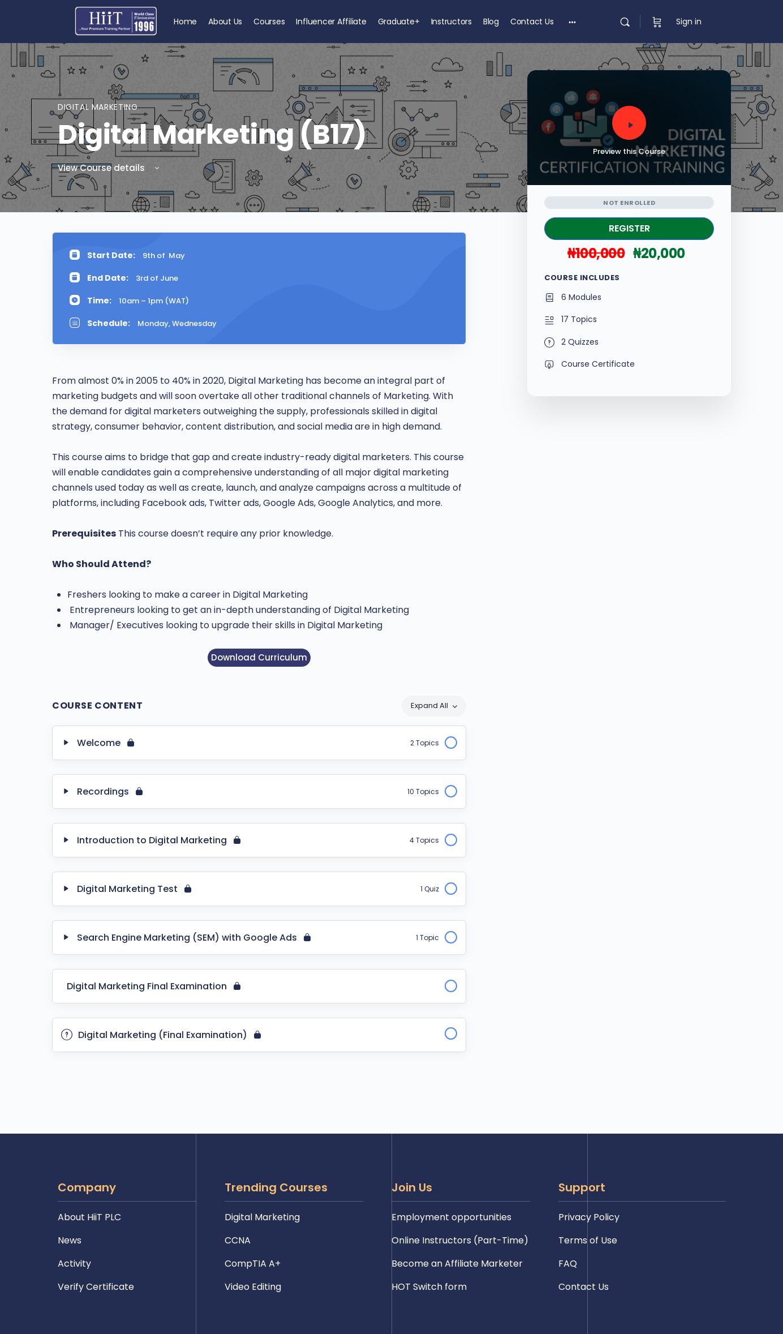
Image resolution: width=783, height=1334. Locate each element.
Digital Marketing (97, 107)
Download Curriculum (259, 657)
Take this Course (629, 228)
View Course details (109, 168)
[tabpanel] (259, 449)
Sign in (689, 21)
